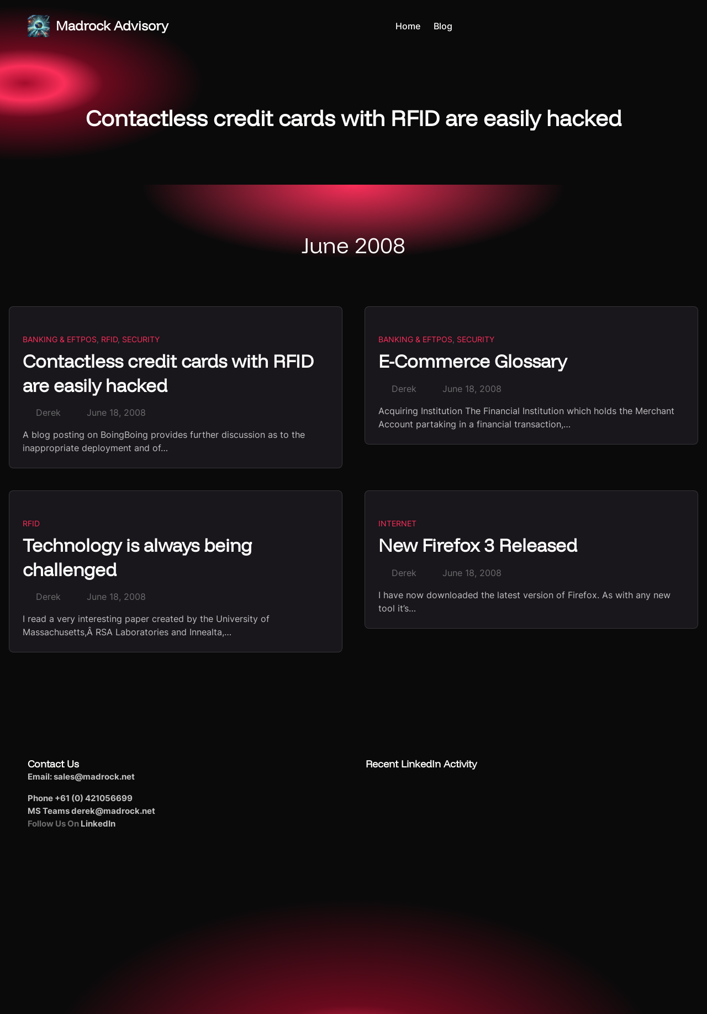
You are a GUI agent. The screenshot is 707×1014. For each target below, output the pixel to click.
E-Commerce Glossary (472, 360)
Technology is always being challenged (137, 557)
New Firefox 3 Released (477, 545)
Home (407, 26)
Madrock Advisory (112, 25)
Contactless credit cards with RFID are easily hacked (168, 372)
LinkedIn (98, 823)
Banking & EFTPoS (60, 339)
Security (141, 339)
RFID (109, 339)
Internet (397, 523)
